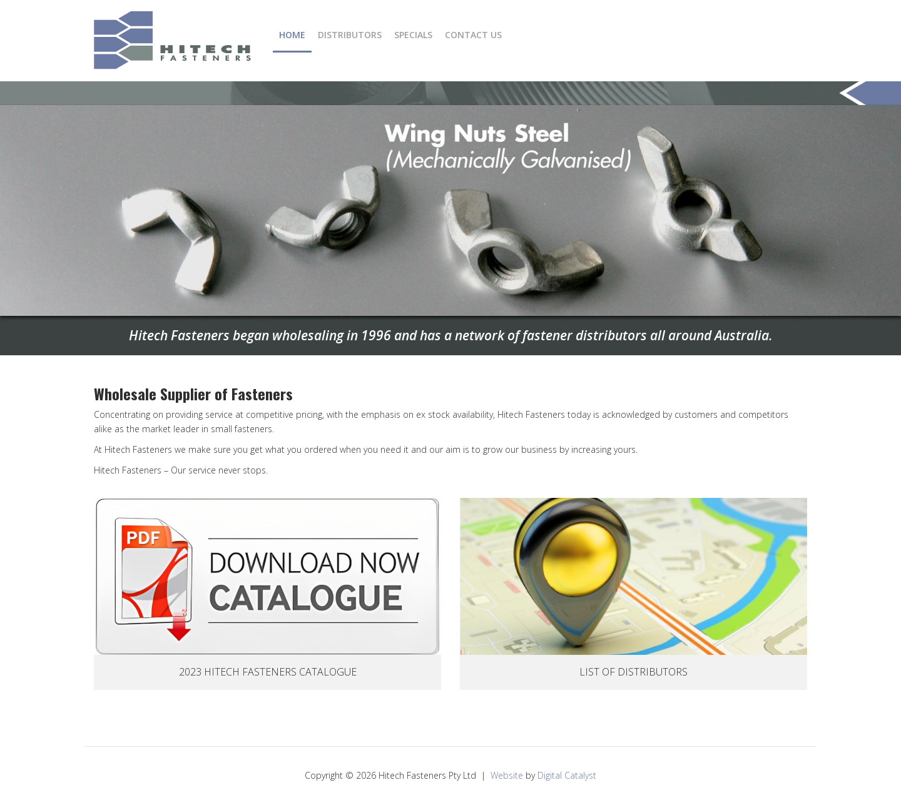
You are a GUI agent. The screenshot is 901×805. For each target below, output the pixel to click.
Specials (413, 35)
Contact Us (473, 35)
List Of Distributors (633, 672)
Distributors (350, 35)
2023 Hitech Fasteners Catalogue (268, 672)
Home (292, 35)
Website (507, 775)
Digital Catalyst (566, 775)
